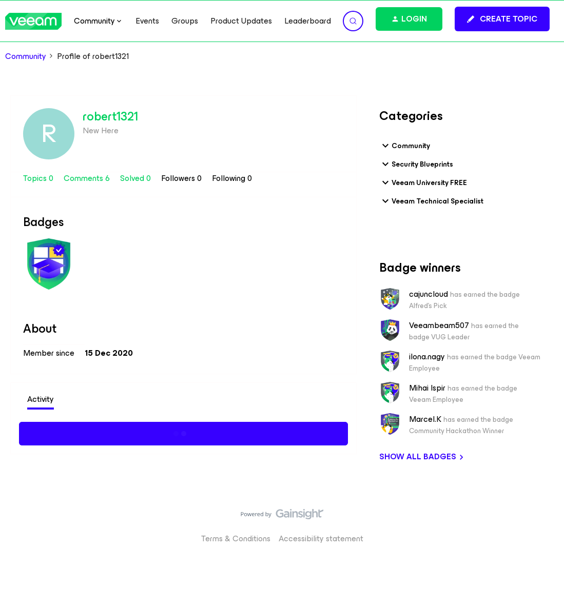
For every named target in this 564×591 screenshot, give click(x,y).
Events (147, 21)
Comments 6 (88, 178)
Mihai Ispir (427, 388)
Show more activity (183, 432)
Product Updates (241, 21)
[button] (502, 19)
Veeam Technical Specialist (431, 201)
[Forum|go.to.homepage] (33, 21)
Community (25, 56)
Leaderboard (307, 21)
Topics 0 (39, 178)
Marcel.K (425, 419)
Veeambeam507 (439, 325)
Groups (184, 21)
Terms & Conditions (235, 538)
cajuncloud (428, 294)
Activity (40, 399)
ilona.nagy (427, 357)
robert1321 (110, 116)
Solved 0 (136, 178)
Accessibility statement (321, 538)
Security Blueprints (416, 164)
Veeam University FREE (423, 182)
